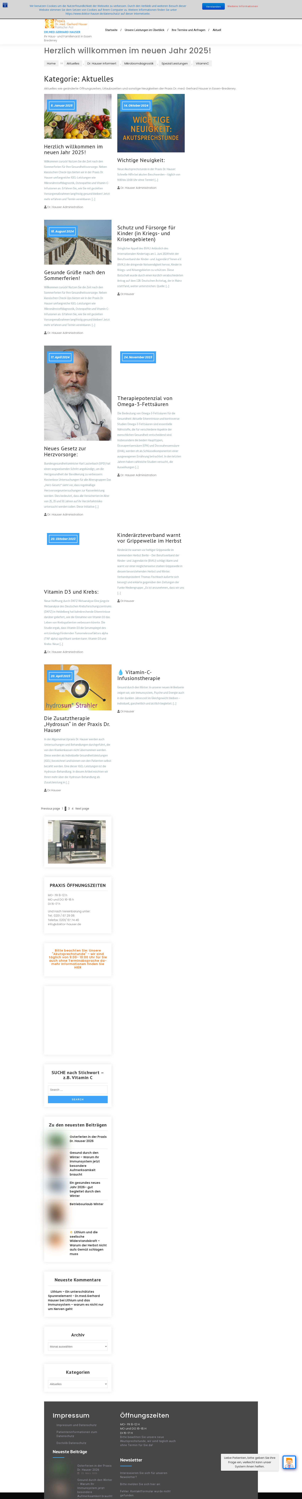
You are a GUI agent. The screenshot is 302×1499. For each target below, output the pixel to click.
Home (51, 63)
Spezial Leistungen (175, 63)
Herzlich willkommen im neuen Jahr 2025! (73, 149)
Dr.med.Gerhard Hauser (62, 32)
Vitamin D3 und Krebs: (71, 591)
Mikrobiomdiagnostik (139, 63)
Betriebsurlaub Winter (86, 1204)
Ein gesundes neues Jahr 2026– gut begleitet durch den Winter (85, 1189)
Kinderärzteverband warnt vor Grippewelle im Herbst (149, 537)
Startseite (111, 30)
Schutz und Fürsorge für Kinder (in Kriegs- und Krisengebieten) (146, 233)
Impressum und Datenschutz (77, 1425)
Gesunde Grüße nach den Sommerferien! (74, 275)
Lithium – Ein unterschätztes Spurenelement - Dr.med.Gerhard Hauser (74, 1296)
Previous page (50, 808)
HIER (77, 967)
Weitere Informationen (242, 6)
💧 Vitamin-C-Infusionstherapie (138, 675)
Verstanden (213, 6)
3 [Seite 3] (69, 808)
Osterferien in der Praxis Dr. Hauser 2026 (88, 1139)
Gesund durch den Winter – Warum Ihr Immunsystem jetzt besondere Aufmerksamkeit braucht (85, 1163)
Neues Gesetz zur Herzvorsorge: (65, 451)
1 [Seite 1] (62, 808)
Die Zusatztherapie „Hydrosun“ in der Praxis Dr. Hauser (77, 724)
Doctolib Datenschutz (71, 1443)
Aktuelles (73, 63)
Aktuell (217, 30)
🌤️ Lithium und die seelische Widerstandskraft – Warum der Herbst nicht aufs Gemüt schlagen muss (88, 1243)
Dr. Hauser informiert (101, 63)
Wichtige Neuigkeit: (141, 160)
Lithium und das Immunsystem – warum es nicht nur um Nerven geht (75, 1304)
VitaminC (202, 63)
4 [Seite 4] (73, 808)
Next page (82, 808)
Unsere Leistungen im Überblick (144, 30)
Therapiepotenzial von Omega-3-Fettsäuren (145, 401)
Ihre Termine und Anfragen (188, 30)
